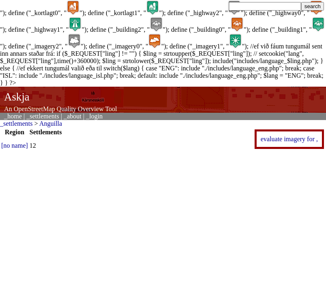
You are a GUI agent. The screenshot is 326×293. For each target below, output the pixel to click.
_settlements (43, 116)
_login (94, 116)
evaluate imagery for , (289, 139)
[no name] (14, 145)
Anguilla (50, 123)
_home (13, 116)
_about (73, 116)
